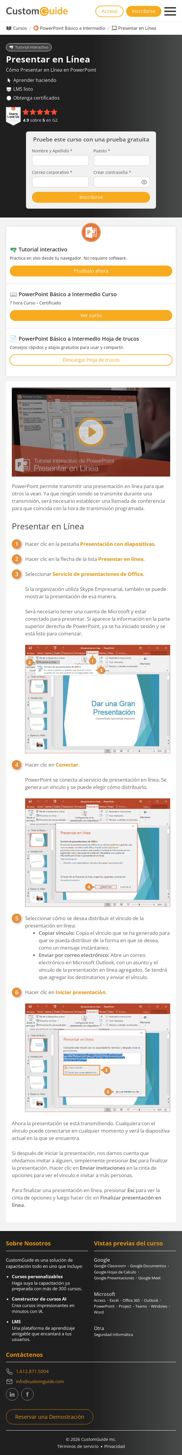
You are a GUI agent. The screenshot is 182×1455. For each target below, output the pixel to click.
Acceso (109, 11)
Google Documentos (148, 1265)
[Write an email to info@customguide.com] (91, 1381)
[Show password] (144, 182)
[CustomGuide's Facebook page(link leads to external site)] (27, 1394)
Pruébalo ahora (91, 271)
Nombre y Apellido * (52, 151)
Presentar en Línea (48, 526)
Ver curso (91, 315)
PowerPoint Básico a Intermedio (72, 28)
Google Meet (149, 1278)
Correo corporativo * (52, 172)
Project (125, 1306)
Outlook (151, 1300)
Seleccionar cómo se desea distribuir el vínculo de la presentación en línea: (97, 948)
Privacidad (114, 1446)
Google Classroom (110, 1265)
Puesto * (101, 151)
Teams (141, 1306)
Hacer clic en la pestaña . (90, 544)
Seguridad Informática (113, 1334)
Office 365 (131, 1300)
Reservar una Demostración (49, 1416)
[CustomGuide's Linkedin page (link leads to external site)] (12, 1394)
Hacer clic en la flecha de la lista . (84, 559)
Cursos (20, 28)
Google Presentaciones (114, 1278)
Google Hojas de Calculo (115, 1272)
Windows (159, 1306)
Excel (114, 1300)
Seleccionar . (97, 662)
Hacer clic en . (97, 834)
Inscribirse (143, 11)
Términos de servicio (77, 1446)
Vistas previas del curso (128, 1243)
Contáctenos (24, 1355)
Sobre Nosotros (28, 1243)
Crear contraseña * (112, 172)
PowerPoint (104, 1306)
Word (99, 1312)
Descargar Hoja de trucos (91, 360)
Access (99, 1300)
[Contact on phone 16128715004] (91, 1371)
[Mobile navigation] (170, 11)
